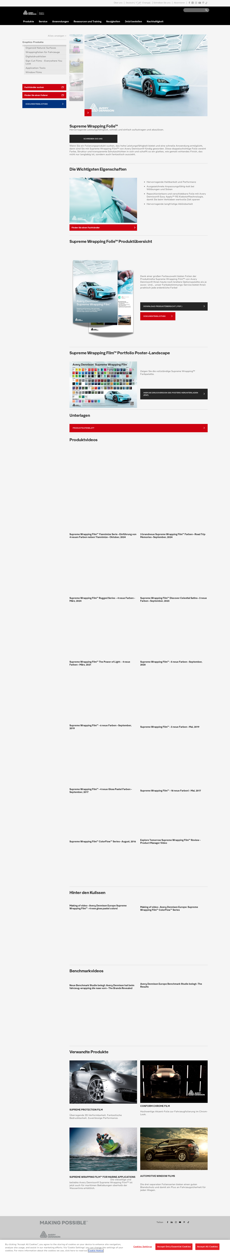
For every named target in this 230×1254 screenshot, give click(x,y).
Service (43, 21)
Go (205, 10)
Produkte (28, 21)
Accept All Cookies (207, 1246)
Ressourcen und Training (87, 21)
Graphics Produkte (33, 42)
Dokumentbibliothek (157, 316)
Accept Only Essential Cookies (174, 1246)
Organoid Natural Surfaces (41, 47)
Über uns (118, 3)
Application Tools (36, 68)
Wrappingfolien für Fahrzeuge (43, 52)
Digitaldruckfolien (36, 56)
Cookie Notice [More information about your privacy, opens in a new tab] (95, 1250)
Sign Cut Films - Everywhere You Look (44, 62)
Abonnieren (179, 3)
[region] (115, 1247)
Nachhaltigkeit (155, 21)
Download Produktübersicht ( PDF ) (174, 306)
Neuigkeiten (113, 21)
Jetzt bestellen (133, 21)
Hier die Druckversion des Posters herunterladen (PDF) (174, 394)
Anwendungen (60, 21)
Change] (146, 3)
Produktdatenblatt (139, 427)
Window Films (34, 72)
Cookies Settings (142, 1246)
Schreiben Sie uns (162, 3)
